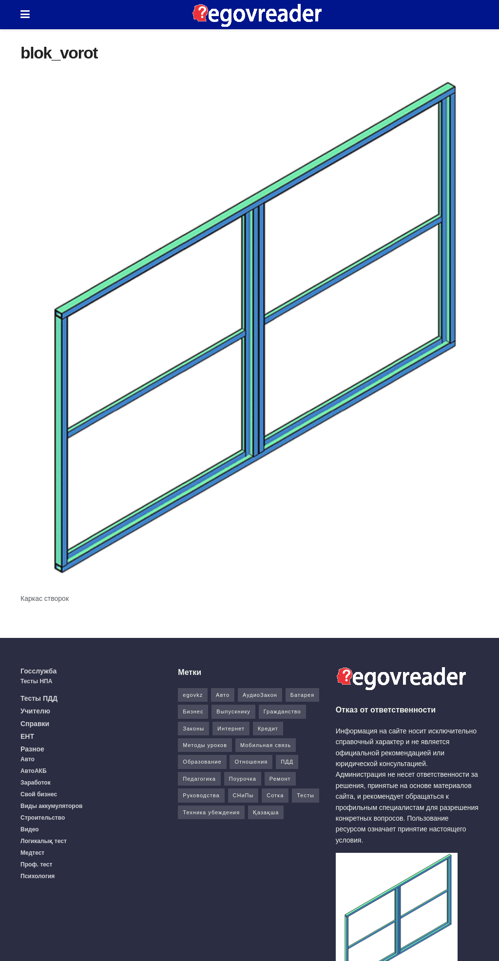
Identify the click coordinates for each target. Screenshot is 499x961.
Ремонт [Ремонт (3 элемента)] (280, 779)
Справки (34, 724)
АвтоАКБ (33, 771)
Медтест (32, 852)
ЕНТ (27, 736)
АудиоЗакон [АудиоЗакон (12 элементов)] (260, 695)
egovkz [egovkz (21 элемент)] (193, 695)
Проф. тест (36, 864)
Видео (29, 829)
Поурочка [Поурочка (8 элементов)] (242, 779)
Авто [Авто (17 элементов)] (223, 695)
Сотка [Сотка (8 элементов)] (275, 795)
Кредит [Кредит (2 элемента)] (268, 728)
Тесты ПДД (39, 698)
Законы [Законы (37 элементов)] (193, 728)
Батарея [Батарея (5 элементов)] (302, 695)
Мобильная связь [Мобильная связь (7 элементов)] (265, 745)
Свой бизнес (38, 794)
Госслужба (38, 671)
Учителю (35, 711)
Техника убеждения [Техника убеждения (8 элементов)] (211, 812)
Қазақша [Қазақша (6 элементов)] (266, 812)
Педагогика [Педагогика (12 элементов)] (199, 779)
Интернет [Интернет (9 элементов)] (231, 728)
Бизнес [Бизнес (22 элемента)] (193, 711)
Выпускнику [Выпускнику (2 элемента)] (233, 711)
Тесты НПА (36, 681)
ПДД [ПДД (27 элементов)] (287, 762)
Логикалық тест (43, 841)
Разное (32, 749)
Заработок (35, 782)
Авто (27, 759)
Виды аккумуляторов (51, 806)
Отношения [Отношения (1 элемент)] (251, 762)
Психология (37, 876)
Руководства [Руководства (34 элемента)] (201, 795)
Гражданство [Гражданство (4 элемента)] (282, 711)
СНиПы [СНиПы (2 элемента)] (243, 795)
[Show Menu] (25, 14)
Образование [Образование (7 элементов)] (202, 762)
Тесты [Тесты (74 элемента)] (305, 795)
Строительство (42, 817)
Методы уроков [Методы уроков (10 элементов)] (205, 745)
